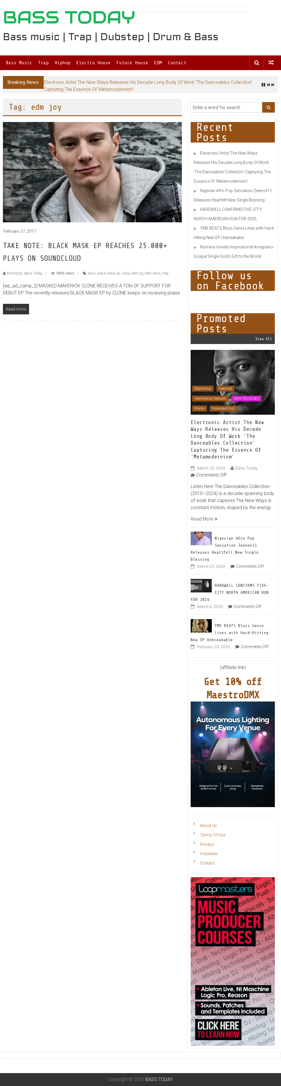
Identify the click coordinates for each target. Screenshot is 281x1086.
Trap (43, 62)
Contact (177, 62)
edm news (153, 273)
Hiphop (62, 62)
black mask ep (109, 273)
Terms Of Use (212, 835)
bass (92, 273)
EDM (158, 62)
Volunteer (209, 853)
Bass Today (246, 468)
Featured (225, 389)
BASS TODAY (69, 17)
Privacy (207, 844)
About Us (208, 825)
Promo (199, 408)
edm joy (137, 273)
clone (126, 273)
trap (165, 273)
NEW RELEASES (246, 399)
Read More (204, 519)
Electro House (93, 62)
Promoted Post (223, 408)
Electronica (202, 389)
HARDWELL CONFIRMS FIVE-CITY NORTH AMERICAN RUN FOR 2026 (230, 592)
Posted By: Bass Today (25, 273)
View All (263, 339)
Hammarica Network (210, 399)
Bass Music (19, 62)
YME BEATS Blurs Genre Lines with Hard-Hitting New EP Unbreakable (230, 633)
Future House (132, 62)
